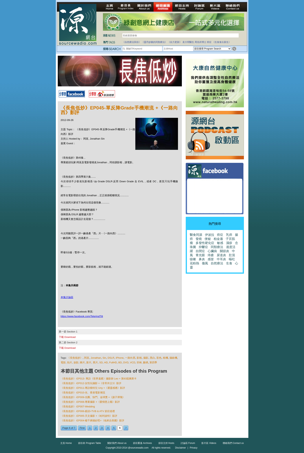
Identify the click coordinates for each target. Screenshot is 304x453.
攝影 (145, 357)
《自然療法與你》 (131, 42)
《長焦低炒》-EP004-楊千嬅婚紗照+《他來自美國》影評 (92, 420)
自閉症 (200, 251)
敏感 (220, 243)
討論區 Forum (188, 443)
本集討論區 (67, 297)
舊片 (95, 362)
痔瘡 (211, 255)
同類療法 (217, 247)
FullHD (113, 362)
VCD (132, 362)
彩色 (159, 357)
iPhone (120, 357)
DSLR (111, 357)
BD (120, 362)
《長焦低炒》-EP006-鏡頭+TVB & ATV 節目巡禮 (88, 411)
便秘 (208, 238)
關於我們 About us (117, 443)
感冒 (211, 259)
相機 (165, 357)
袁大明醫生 (188, 42)
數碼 (145, 362)
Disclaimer (180, 447)
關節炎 (224, 251)
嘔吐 (232, 259)
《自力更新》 (175, 42)
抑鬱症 (203, 247)
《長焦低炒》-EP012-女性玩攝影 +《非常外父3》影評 (91, 383)
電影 (63, 362)
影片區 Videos (208, 443)
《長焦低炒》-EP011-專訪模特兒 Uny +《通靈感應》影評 (93, 387)
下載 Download (67, 337)
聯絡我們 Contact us (233, 443)
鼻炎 (202, 259)
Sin (104, 357)
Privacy (193, 447)
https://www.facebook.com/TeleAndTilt (82, 316)
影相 (139, 357)
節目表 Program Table (89, 443)
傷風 (205, 263)
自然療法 (217, 263)
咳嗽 (193, 259)
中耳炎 (221, 259)
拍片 (69, 362)
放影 (76, 362)
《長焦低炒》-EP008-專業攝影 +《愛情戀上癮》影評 (90, 401)
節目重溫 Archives (142, 443)
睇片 (82, 362)
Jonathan (96, 357)
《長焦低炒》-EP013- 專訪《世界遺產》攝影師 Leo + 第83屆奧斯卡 (99, 378)
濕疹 (229, 243)
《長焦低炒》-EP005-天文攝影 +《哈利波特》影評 (89, 415)
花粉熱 (194, 263)
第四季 (153, 362)
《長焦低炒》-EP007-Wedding (78, 406)
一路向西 (130, 357)
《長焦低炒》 (75, 357)
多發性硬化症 (205, 243)
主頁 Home (66, 443)
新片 (88, 362)
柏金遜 (218, 238)
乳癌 (229, 234)
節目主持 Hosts (166, 443)
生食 (229, 263)
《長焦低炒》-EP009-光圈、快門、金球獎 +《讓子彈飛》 (93, 397)
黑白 (152, 357)
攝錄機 (173, 357)
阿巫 (86, 357)
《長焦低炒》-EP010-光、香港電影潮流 (83, 392)
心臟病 (212, 251)
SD (101, 362)
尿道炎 (221, 255)
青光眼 (200, 255)
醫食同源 (196, 234)
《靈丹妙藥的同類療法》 (154, 42)
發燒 (199, 238)
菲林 (139, 362)
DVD (125, 362)
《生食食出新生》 (221, 42)
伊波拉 (209, 234)
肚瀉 (232, 255)
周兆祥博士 (200, 42)
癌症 (209, 42)
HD (106, 362)
